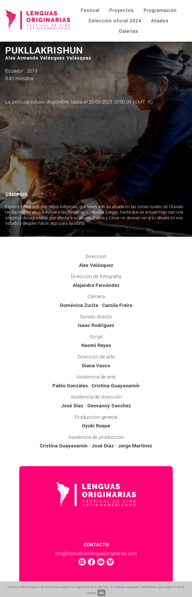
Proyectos (121, 10)
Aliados (160, 20)
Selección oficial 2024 (114, 20)
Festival (90, 10)
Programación (160, 10)
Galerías (128, 31)
